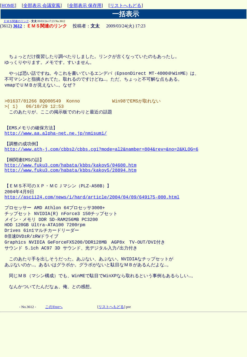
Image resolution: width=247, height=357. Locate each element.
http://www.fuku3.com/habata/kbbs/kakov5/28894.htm (70, 191)
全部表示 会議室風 (41, 5)
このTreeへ (54, 346)
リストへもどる (125, 5)
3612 (17, 26)
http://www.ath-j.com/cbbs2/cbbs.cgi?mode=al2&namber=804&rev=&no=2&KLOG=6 (101, 166)
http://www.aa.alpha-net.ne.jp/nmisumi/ (55, 147)
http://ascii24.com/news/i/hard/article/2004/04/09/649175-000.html (91, 223)
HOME (8, 5)
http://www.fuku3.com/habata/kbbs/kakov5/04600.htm (70, 185)
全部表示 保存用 (85, 5)
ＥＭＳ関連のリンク (16, 21)
